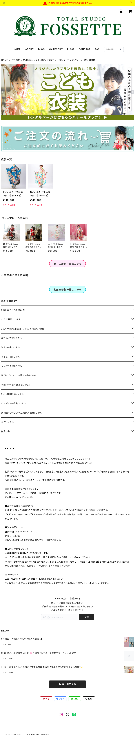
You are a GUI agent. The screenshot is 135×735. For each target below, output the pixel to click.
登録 (86, 617)
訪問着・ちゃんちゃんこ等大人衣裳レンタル (21, 412)
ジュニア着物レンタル (11, 366)
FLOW (70, 49)
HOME (17, 49)
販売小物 (5, 431)
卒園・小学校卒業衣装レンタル (16, 384)
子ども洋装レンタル (10, 356)
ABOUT (29, 49)
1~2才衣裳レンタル (10, 347)
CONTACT (84, 49)
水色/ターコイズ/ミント (69, 60)
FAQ (97, 49)
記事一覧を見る (67, 684)
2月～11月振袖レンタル (12, 394)
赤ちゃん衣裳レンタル (11, 338)
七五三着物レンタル (10, 319)
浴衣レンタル (7, 422)
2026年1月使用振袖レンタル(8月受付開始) (32, 60)
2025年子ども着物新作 (13, 310)
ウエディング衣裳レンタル (13, 403)
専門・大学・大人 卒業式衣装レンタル (19, 375)
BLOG (41, 49)
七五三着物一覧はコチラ (68, 263)
